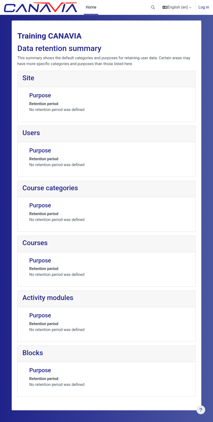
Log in (204, 7)
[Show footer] (200, 409)
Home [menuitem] (91, 7)
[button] (153, 7)
